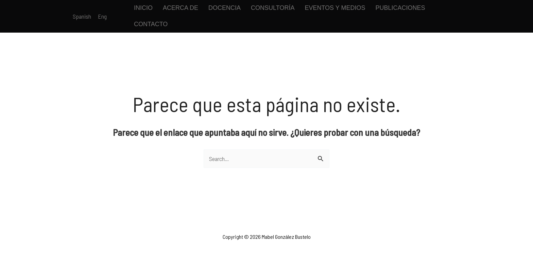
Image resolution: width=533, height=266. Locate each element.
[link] (82, 16)
